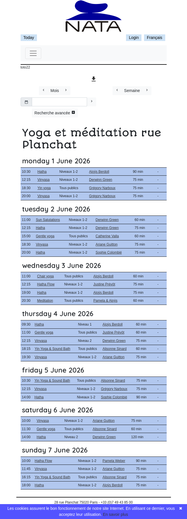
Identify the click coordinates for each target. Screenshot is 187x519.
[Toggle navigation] (33, 53)
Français (154, 37)
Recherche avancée (54, 112)
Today (28, 37)
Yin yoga (44, 188)
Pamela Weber (114, 461)
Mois (54, 90)
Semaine (132, 90)
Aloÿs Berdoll (99, 172)
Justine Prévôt (104, 284)
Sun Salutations (48, 220)
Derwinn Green (100, 180)
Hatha (42, 172)
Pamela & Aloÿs (105, 301)
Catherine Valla (107, 236)
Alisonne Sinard (115, 349)
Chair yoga (45, 276)
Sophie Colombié (109, 252)
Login (134, 37)
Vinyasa (44, 180)
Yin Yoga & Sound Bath (52, 349)
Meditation (45, 301)
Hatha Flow (46, 284)
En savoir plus (115, 514)
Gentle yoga (45, 236)
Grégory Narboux (102, 188)
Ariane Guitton (107, 244)
